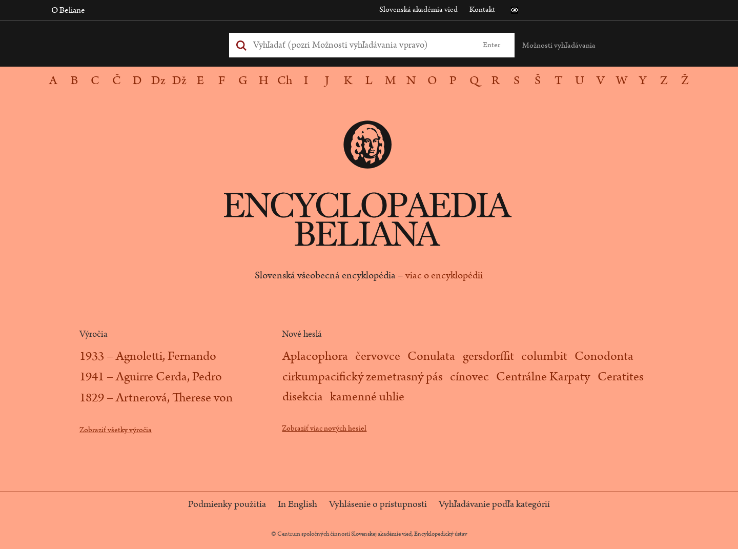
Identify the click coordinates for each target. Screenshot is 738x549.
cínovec (469, 376)
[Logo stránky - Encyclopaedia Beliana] (369, 210)
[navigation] (369, 81)
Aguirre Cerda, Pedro (169, 376)
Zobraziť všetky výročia (115, 429)
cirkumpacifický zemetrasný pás (362, 376)
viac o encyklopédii (444, 275)
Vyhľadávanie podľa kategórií (494, 504)
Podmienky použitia (227, 504)
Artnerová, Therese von (174, 397)
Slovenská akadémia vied (418, 9)
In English (297, 504)
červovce (377, 356)
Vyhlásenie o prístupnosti (378, 504)
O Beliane (68, 10)
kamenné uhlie (367, 396)
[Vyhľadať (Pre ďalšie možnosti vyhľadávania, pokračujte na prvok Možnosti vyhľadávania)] (360, 44)
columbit (544, 356)
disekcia (302, 396)
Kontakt (482, 9)
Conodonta (604, 356)
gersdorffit (488, 356)
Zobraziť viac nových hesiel (324, 428)
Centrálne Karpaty (543, 376)
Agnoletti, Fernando (166, 356)
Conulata (431, 356)
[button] (514, 10)
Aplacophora (315, 356)
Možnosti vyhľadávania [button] (559, 45)
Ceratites (621, 376)
